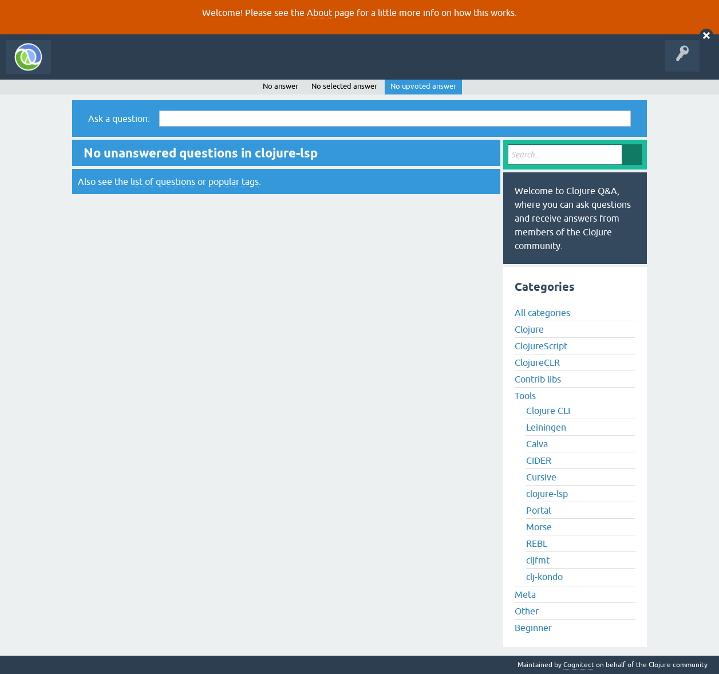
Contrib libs (538, 379)
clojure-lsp (547, 493)
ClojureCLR (537, 362)
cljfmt (538, 560)
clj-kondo (544, 576)
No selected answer (344, 86)
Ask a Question (262, 65)
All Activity (77, 65)
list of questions (163, 181)
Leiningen (546, 427)
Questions (122, 65)
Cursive (541, 477)
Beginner (533, 627)
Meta (525, 594)
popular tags (233, 181)
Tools (525, 396)
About (319, 12)
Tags (214, 65)
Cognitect (578, 665)
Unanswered (170, 65)
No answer (280, 86)
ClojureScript (541, 346)
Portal (538, 510)
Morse (539, 527)
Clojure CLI (548, 410)
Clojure (529, 329)
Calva (537, 444)
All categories (542, 313)
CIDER (538, 460)
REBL (536, 543)
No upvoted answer (423, 86)
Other (527, 611)
